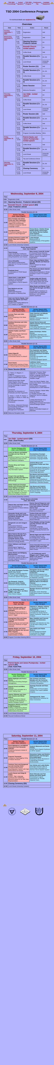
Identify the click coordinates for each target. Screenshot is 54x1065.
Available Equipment (46, 3)
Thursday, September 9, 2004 (8, 95)
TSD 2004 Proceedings (11, 3)
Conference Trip (37, 3)
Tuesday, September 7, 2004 (8, 32)
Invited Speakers (20, 3)
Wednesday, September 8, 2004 (8, 38)
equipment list (30, 19)
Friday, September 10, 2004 (8, 138)
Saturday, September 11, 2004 (8, 164)
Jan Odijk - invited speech (18, 439)
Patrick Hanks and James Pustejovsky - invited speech (31, 139)
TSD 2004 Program (28, 3)
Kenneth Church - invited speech (30, 47)
